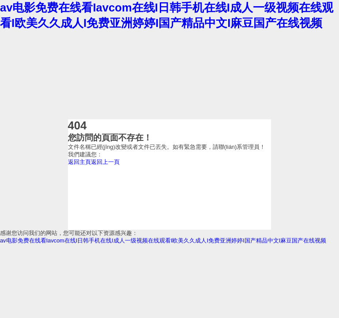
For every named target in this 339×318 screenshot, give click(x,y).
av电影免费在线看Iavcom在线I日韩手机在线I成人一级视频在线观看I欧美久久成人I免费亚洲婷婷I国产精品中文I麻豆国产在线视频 (163, 240)
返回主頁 (79, 162)
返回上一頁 (105, 162)
